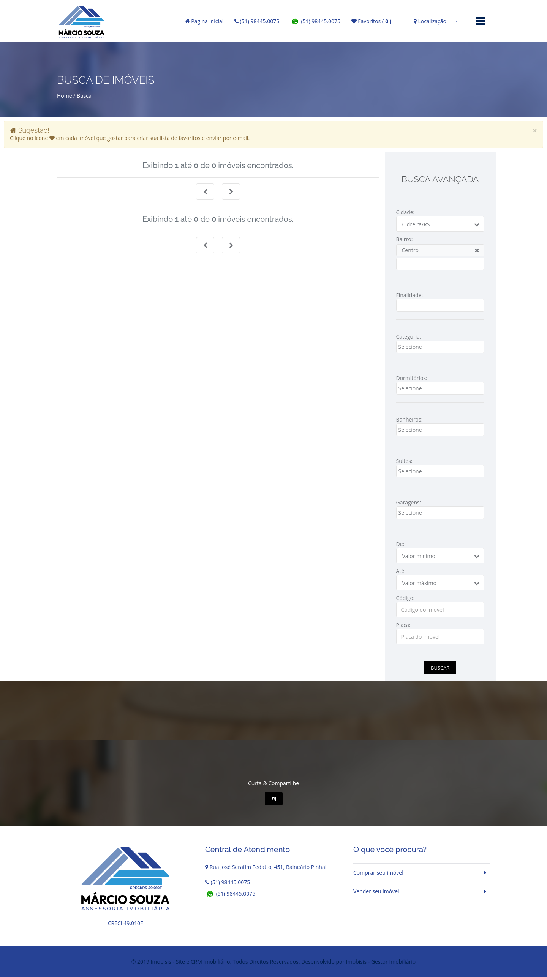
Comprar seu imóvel (378, 872)
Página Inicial (204, 21)
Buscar (440, 667)
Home (64, 95)
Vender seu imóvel (376, 891)
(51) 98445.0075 (256, 21)
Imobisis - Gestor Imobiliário (381, 961)
